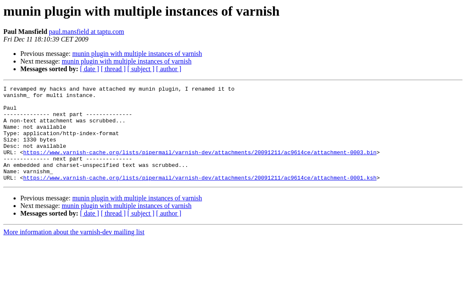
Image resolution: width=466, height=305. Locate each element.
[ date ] (89, 68)
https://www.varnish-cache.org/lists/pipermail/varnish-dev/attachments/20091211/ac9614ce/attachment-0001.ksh (200, 196)
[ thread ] (113, 68)
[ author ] (169, 68)
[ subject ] (140, 68)
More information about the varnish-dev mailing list (73, 251)
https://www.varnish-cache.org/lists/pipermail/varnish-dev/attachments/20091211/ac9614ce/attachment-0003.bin (200, 166)
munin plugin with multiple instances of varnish (137, 53)
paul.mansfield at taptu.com (86, 31)
